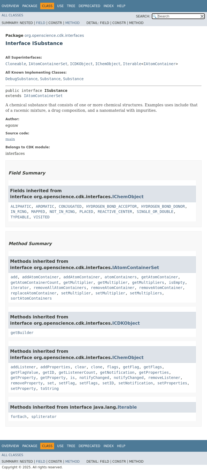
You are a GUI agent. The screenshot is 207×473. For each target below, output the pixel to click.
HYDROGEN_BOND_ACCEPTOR (111, 206)
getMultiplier (78, 282)
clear (80, 367)
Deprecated (89, 6)
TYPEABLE (20, 217)
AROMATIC (45, 206)
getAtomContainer (159, 277)
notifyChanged (94, 377)
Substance (50, 79)
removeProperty (27, 383)
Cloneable (15, 64)
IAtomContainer (160, 64)
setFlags (88, 383)
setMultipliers (146, 293)
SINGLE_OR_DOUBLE (155, 211)
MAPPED (38, 211)
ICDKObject (81, 64)
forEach (19, 416)
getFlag (131, 367)
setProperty (23, 388)
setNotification (135, 383)
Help (121, 6)
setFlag (67, 383)
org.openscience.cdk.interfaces (54, 35)
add (14, 277)
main (10, 139)
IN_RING (19, 211)
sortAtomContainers (31, 298)
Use (60, 6)
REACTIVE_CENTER (115, 211)
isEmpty (177, 282)
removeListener (164, 377)
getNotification (117, 372)
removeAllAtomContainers (59, 287)
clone (96, 367)
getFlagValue (24, 372)
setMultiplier (76, 293)
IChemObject (108, 64)
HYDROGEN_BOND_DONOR (163, 206)
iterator (20, 287)
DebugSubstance (21, 79)
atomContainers (121, 277)
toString (50, 388)
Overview (10, 6)
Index (109, 6)
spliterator (44, 416)
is (72, 377)
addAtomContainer (40, 277)
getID (48, 372)
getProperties (154, 372)
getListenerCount (77, 372)
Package (29, 6)
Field (40, 23)
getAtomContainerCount (35, 282)
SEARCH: (143, 16)
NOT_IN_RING (62, 211)
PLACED (86, 211)
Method (72, 23)
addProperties (55, 367)
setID (108, 383)
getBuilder (22, 332)
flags (112, 367)
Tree (71, 6)
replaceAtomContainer (34, 293)
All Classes (12, 15)
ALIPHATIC (21, 206)
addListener (23, 367)
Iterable (132, 64)
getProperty (23, 377)
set (50, 383)
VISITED (41, 217)
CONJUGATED (70, 206)
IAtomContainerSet (48, 64)
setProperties (172, 383)
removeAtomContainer (112, 287)
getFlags (153, 367)
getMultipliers (148, 282)
